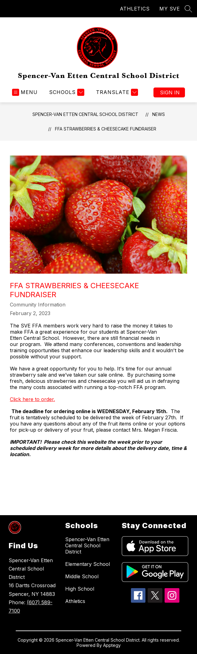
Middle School (81, 576)
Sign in (170, 92)
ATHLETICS (135, 9)
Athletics (75, 601)
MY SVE (169, 9)
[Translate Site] (116, 92)
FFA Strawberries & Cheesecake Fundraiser (105, 128)
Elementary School (87, 564)
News (158, 114)
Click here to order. (32, 399)
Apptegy (112, 645)
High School (79, 589)
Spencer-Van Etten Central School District (85, 114)
